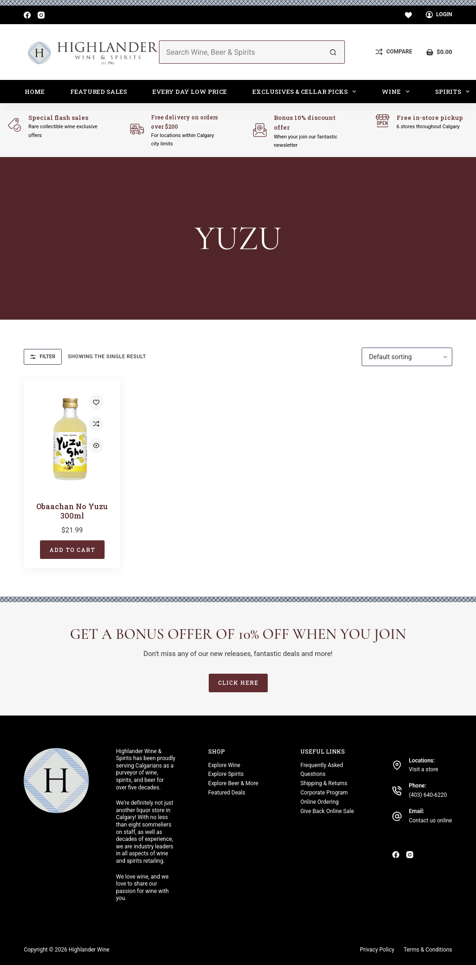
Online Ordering (319, 802)
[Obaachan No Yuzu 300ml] (72, 438)
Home (35, 91)
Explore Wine (224, 765)
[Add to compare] (96, 423)
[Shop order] (407, 357)
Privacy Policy (377, 949)
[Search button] (333, 52)
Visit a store (423, 769)
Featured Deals (226, 792)
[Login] (439, 15)
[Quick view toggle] (96, 445)
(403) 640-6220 (428, 795)
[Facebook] (27, 15)
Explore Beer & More (233, 783)
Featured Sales (98, 91)
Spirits (454, 91)
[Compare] (394, 52)
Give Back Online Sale (327, 811)
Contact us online (430, 820)
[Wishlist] (408, 15)
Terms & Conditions (427, 949)
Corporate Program (324, 792)
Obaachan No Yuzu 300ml (72, 510)
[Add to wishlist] (96, 401)
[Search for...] (240, 52)
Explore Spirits (226, 774)
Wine (397, 91)
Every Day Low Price (189, 91)
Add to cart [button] (72, 549)
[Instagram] (41, 15)
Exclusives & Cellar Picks (306, 91)
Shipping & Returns (323, 783)
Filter (42, 357)
